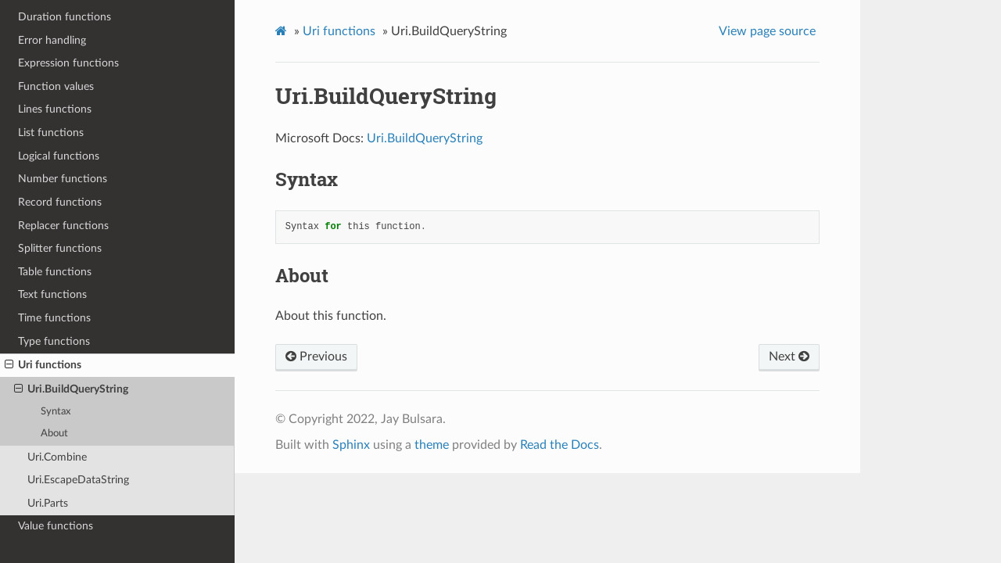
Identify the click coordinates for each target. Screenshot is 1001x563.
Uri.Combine (57, 457)
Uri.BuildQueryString (71, 389)
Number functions (62, 179)
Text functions (52, 294)
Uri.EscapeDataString (78, 480)
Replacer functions (63, 225)
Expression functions (68, 63)
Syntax (55, 412)
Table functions (54, 272)
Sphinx (351, 445)
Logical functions (58, 156)
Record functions (60, 202)
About (54, 434)
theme (431, 445)
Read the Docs (559, 445)
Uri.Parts (47, 503)
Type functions (54, 341)
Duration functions (64, 17)
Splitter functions (60, 248)
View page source (767, 31)
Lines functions (54, 109)
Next (789, 356)
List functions (51, 132)
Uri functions (43, 365)
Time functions (54, 318)
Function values (56, 86)
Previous (316, 356)
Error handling (52, 40)
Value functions (55, 526)
